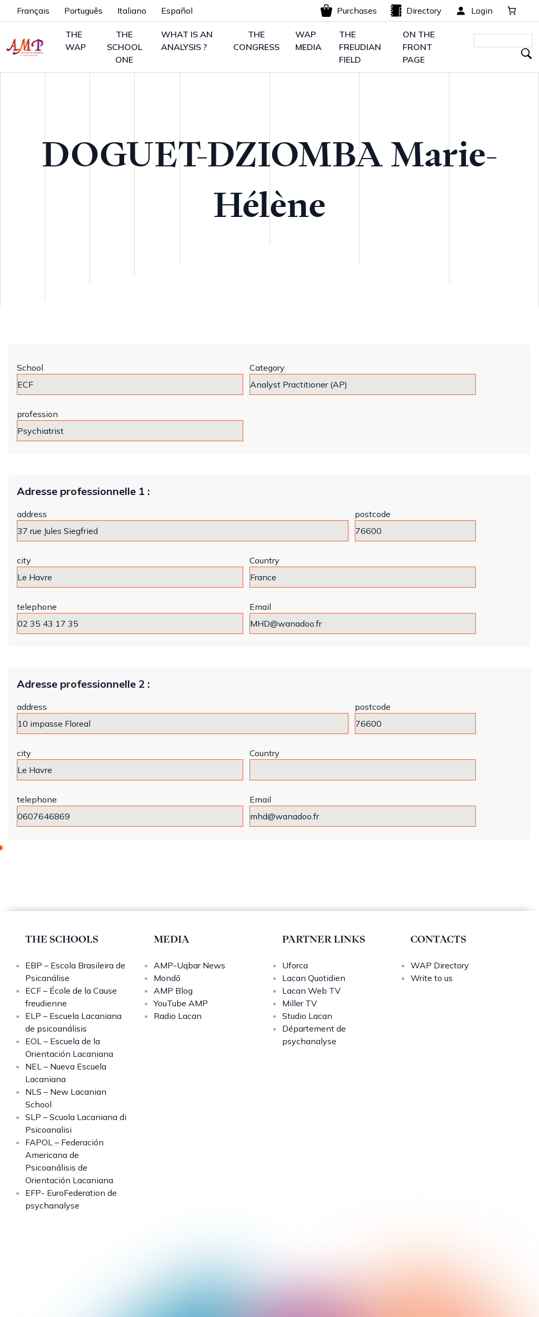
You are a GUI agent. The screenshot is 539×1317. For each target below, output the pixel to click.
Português (83, 10)
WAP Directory (440, 965)
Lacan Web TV (311, 990)
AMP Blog (173, 990)
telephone (37, 606)
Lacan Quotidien (313, 978)
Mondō (167, 978)
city (24, 560)
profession (37, 414)
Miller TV (299, 1003)
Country (264, 560)
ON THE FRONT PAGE (419, 47)
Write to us (432, 978)
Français (33, 10)
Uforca (295, 965)
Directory (416, 10)
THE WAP (75, 40)
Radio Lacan (178, 1016)
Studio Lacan (307, 1016)
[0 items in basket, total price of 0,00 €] (511, 10)
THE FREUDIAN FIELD (360, 47)
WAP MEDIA (308, 40)
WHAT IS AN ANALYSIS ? (187, 40)
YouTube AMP (181, 1003)
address (32, 514)
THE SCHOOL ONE (124, 47)
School (30, 367)
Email (260, 606)
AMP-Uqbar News (189, 965)
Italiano (131, 10)
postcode (373, 514)
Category (267, 367)
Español (177, 10)
